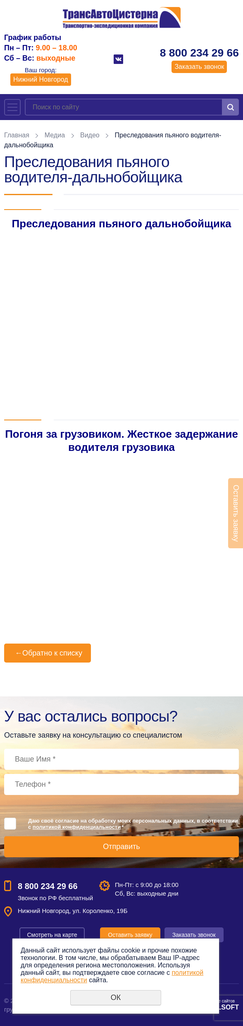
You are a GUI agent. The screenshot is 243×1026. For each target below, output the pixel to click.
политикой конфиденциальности (77, 827)
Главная (16, 135)
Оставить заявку (130, 935)
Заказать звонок (199, 66)
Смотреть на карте (52, 935)
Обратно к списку (47, 653)
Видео (90, 135)
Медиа (55, 135)
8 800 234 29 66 (199, 53)
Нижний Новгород (40, 79)
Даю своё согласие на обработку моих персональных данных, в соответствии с (133, 824)
